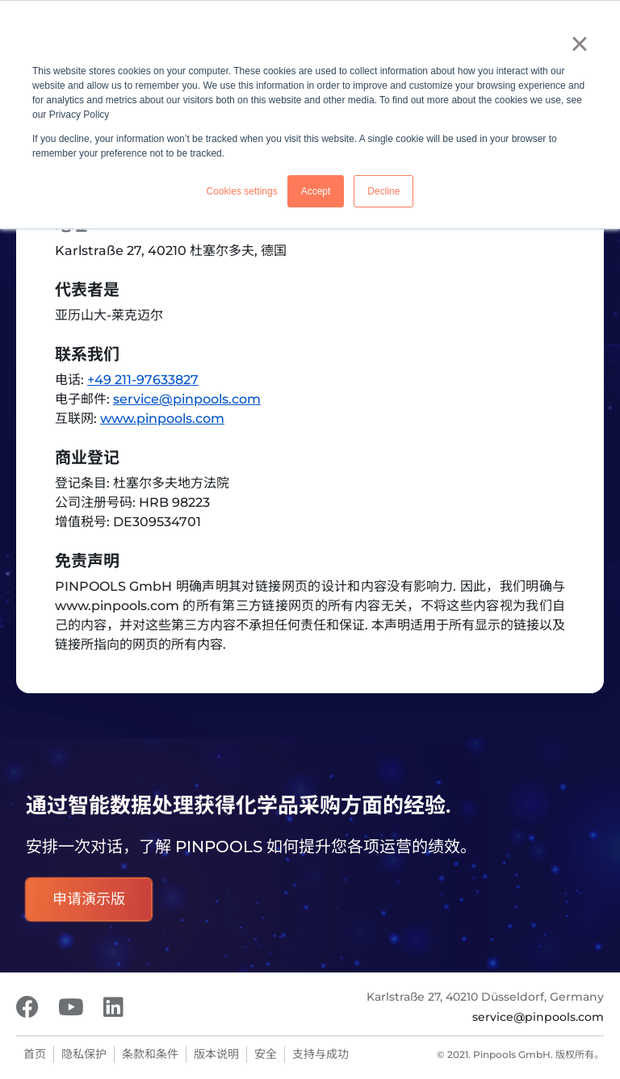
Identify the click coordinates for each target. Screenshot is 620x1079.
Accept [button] (316, 191)
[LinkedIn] (113, 1007)
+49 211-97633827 (143, 379)
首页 (34, 1054)
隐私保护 (84, 1054)
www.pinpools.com (162, 418)
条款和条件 (150, 1054)
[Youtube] (71, 1007)
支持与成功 (320, 1054)
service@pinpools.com (187, 399)
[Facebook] (27, 1007)
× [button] (579, 43)
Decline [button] (383, 191)
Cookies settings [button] (242, 191)
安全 (265, 1054)
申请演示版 (88, 899)
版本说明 (216, 1054)
